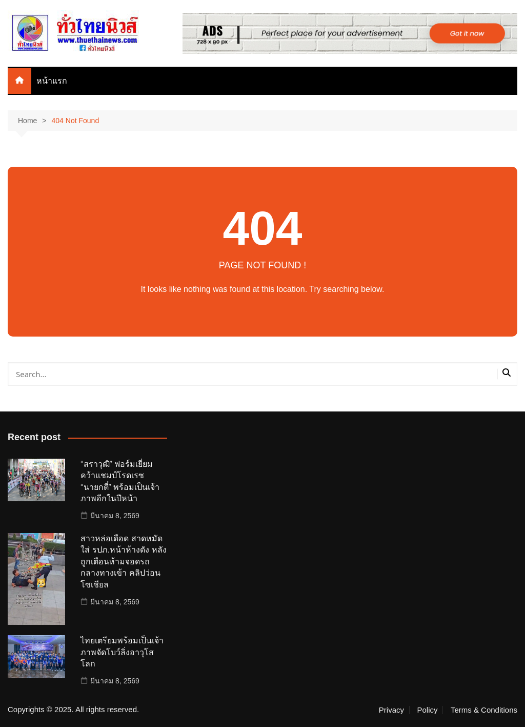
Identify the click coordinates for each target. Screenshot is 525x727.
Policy (427, 710)
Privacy (391, 710)
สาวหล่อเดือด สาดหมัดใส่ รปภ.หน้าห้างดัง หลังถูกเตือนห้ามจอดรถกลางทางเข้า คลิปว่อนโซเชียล (123, 561)
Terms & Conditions (484, 710)
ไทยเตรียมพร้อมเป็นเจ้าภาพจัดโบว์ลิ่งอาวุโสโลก (122, 652)
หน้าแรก (51, 80)
